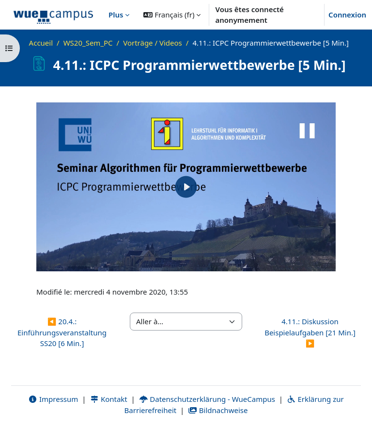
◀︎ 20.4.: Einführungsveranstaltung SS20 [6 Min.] (62, 332)
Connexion (347, 14)
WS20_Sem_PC (88, 43)
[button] (172, 14)
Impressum (53, 399)
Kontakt (108, 399)
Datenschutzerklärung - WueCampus (207, 399)
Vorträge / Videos (152, 43)
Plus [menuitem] (115, 14)
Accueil (41, 43)
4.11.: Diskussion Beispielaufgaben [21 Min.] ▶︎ (310, 332)
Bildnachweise (218, 410)
